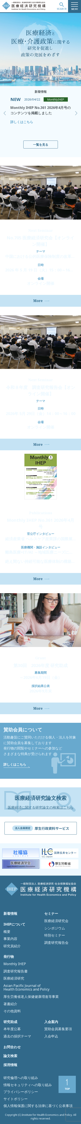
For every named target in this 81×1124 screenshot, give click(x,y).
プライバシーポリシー (20, 1091)
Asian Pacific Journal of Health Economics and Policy (26, 987)
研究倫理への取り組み (20, 1077)
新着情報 (10, 914)
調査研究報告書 (15, 971)
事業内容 (10, 939)
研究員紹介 (12, 946)
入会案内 (51, 1022)
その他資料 (12, 1011)
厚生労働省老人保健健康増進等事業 (31, 997)
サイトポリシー (15, 1098)
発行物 (8, 957)
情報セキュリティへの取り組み (27, 1084)
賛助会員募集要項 (58, 1029)
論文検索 (10, 1056)
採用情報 (10, 1065)
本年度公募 (12, 1029)
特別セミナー (54, 935)
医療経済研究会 (56, 921)
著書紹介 (10, 1004)
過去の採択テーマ (17, 1036)
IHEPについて (14, 924)
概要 (6, 932)
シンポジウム (54, 928)
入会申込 (51, 1036)
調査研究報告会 (56, 943)
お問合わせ (12, 1047)
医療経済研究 (13, 978)
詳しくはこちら (21, 122)
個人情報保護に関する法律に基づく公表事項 (38, 1105)
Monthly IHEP (14, 964)
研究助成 (10, 1022)
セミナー (51, 914)
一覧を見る (40, 144)
